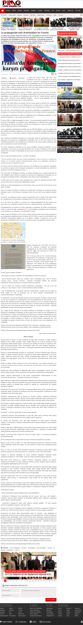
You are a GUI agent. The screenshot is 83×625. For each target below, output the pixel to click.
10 (27, 581)
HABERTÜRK (78, 612)
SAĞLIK (20, 612)
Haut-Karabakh (41, 548)
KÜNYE (55, 15)
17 (46, 581)
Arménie (24, 548)
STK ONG (32, 571)
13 (35, 581)
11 (30, 581)
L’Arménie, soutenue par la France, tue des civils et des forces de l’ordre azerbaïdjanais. (70, 73)
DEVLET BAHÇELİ (34, 614)
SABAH (68, 610)
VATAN (68, 614)
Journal (49, 548)
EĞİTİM (20, 10)
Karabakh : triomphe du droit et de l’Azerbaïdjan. (70, 70)
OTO (53, 10)
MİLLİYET (68, 608)
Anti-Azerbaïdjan (15, 548)
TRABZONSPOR (50, 616)
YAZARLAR (25, 15)
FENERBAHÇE (49, 612)
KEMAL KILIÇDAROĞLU (35, 612)
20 (55, 581)
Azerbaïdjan (31, 548)
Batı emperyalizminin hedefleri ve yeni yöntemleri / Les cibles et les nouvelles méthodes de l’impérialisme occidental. (74, 26)
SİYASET (58, 10)
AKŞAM (60, 616)
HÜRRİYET (77, 608)
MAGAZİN (47, 10)
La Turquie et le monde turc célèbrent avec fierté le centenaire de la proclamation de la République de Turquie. (41, 26)
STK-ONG (77, 10)
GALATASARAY (49, 614)
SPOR (63, 10)
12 (33, 581)
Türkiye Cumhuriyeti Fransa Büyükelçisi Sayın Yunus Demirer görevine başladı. (70, 76)
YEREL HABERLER (40, 571)
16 (44, 581)
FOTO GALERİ (4, 15)
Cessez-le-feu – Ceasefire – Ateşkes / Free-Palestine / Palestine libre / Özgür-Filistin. (8, 26)
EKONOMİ (26, 10)
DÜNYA (14, 10)
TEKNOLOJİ (70, 10)
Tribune (17, 550)
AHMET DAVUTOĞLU (34, 610)
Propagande (9, 550)
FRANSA (8, 10)
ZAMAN (68, 612)
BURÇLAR (19, 15)
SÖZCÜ (60, 610)
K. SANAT (40, 10)
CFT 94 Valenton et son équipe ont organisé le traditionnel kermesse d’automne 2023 (25, 26)
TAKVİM (60, 614)
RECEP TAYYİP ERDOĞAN (36, 608)
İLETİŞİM (60, 15)
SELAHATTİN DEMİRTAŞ (36, 616)
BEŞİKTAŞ (49, 610)
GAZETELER (32, 15)
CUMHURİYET (78, 610)
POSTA (59, 608)
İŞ (6, 15)
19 (52, 581)
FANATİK (77, 614)
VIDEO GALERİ (12, 15)
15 (41, 581)
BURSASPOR (49, 608)
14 (38, 581)
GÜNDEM (33, 10)
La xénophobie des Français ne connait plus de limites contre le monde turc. (70, 66)
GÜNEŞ (76, 616)
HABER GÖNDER (40, 15)
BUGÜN (60, 612)
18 (49, 581)
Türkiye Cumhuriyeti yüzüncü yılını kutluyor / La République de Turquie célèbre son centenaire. (58, 26)
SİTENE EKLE (49, 15)
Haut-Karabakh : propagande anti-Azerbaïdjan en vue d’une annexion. (70, 79)
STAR (67, 616)
